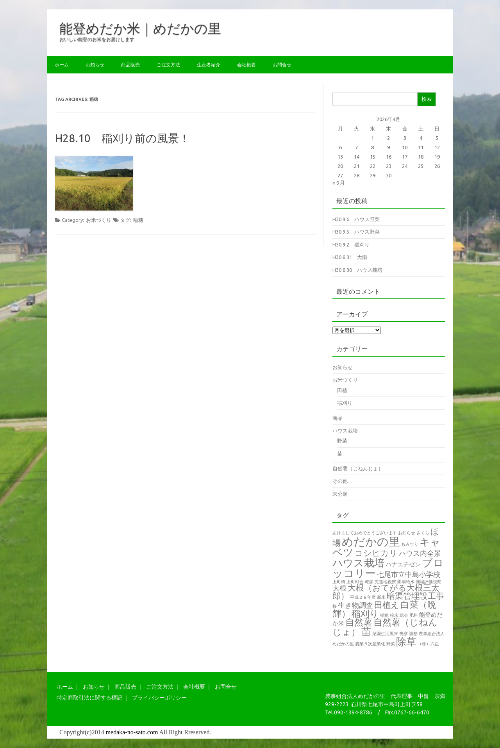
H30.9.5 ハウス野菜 (356, 231)
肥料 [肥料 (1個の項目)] (413, 615)
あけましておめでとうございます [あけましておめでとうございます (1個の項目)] (364, 532)
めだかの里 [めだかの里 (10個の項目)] (371, 541)
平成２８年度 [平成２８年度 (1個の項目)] (363, 597)
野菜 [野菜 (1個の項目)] (390, 643)
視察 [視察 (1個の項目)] (403, 633)
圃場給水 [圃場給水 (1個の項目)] (405, 581)
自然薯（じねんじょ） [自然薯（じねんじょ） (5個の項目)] (385, 627)
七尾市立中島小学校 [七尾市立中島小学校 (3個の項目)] (408, 574)
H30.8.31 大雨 (349, 257)
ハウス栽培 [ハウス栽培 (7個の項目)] (358, 562)
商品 (337, 418)
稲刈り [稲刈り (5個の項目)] (365, 613)
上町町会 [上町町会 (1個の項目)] (355, 581)
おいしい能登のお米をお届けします (96, 39)
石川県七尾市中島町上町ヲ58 (387, 704)
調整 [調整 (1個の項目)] (413, 633)
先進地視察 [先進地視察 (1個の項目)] (385, 581)
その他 (340, 481)
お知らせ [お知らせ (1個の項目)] (406, 532)
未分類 (340, 493)
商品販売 (130, 64)
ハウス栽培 (345, 430)
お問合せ (282, 64)
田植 (342, 390)
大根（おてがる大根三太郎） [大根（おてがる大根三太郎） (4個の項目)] (385, 591)
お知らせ (95, 64)
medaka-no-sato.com (132, 732)
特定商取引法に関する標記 (89, 697)
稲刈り (344, 402)
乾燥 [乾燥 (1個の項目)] (369, 581)
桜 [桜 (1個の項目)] (334, 606)
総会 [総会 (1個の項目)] (404, 615)
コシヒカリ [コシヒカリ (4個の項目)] (376, 552)
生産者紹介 (208, 64)
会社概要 (246, 64)
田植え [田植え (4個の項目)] (386, 604)
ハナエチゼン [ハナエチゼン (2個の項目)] (403, 564)
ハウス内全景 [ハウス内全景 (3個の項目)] (420, 553)
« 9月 (338, 183)
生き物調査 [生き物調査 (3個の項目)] (355, 605)
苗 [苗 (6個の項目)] (366, 631)
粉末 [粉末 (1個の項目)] (394, 615)
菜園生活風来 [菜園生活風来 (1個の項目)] (385, 633)
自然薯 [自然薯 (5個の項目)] (358, 622)
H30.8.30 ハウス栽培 (357, 270)
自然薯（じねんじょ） (357, 468)
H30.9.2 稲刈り (351, 244)
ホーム (62, 64)
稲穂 (138, 220)
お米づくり (98, 220)
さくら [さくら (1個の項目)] (422, 532)
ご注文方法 (168, 64)
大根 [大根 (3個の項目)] (339, 588)
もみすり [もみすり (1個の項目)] (409, 544)
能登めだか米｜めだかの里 (140, 28)
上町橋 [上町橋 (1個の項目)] (338, 581)
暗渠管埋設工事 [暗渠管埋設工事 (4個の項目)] (415, 595)
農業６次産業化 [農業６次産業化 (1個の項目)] (370, 643)
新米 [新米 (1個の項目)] (381, 597)
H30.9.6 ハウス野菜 (356, 219)
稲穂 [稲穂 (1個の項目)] (384, 615)
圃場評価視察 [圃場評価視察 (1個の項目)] (428, 581)
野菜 (342, 440)
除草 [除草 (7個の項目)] (406, 641)
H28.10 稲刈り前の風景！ (122, 138)
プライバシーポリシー (159, 697)
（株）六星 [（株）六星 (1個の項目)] (428, 643)
